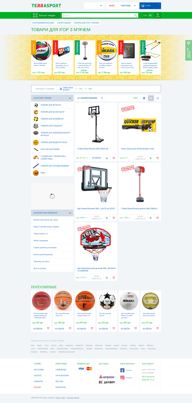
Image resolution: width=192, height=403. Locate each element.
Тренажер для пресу (42, 261)
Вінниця (108, 345)
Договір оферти (73, 398)
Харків (39, 345)
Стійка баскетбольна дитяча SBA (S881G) (139, 208)
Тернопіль (123, 348)
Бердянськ (43, 352)
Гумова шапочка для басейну (45, 248)
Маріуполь (99, 345)
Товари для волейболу (48, 119)
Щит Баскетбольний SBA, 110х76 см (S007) (96, 208)
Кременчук (99, 348)
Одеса (46, 345)
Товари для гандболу (47, 126)
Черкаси (141, 345)
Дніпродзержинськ (77, 348)
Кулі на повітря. (40, 268)
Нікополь (34, 352)
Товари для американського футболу (51, 133)
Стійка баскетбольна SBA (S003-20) (92, 149)
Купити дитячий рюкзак (43, 254)
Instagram (126, 378)
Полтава (124, 345)
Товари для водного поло (50, 142)
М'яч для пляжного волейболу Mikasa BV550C (105, 65)
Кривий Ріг (79, 345)
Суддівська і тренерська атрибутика (49, 156)
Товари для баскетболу (49, 112)
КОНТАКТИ (61, 387)
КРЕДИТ (37, 387)
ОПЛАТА (38, 376)
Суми (33, 348)
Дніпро (53, 345)
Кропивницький (62, 348)
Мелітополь (152, 348)
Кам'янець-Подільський (67, 352)
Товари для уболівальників (51, 166)
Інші (39, 173)
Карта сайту (61, 398)
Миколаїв (89, 345)
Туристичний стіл (41, 234)
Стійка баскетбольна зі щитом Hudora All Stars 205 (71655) (84, 65)
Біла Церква (134, 348)
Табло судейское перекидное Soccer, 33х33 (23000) (62, 65)
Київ (32, 345)
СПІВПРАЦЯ (61, 370)
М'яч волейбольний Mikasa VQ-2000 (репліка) (127, 315)
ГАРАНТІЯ (38, 381)
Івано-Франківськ (111, 348)
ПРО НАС (60, 381)
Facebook (126, 370)
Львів (61, 345)
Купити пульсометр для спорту (46, 220)
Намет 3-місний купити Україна (46, 227)
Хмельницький (42, 348)
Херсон (116, 345)
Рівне (52, 348)
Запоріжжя (69, 345)
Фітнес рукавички (41, 241)
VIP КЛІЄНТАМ (62, 376)
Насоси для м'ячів (46, 149)
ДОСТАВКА (39, 370)
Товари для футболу (47, 105)
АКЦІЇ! (112, 6)
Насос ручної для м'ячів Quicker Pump (137, 149)
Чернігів (133, 345)
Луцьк (143, 348)
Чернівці (89, 348)
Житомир (150, 345)
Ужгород (53, 352)
